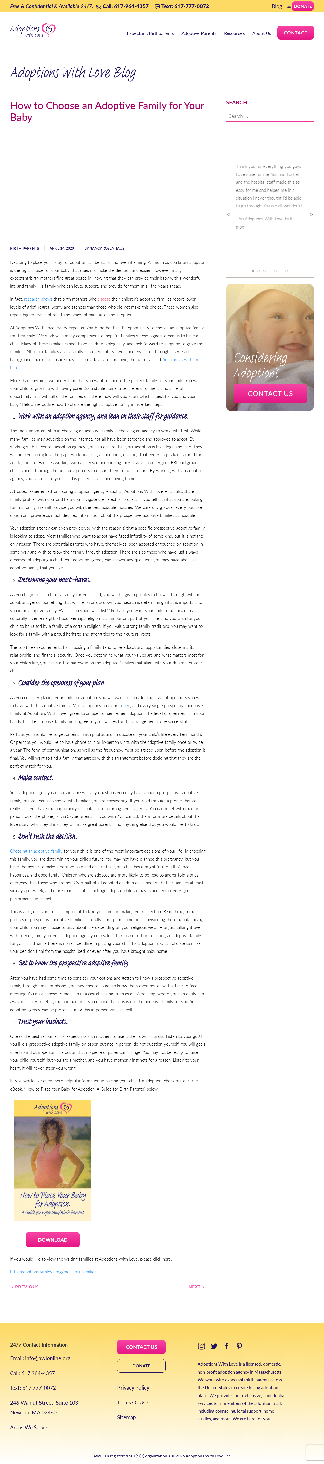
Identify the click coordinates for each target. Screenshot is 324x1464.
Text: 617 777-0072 (33, 1387)
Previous (24, 1287)
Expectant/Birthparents (150, 33)
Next (197, 1287)
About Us (261, 33)
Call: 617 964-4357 (32, 1373)
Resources (234, 33)
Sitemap (126, 1417)
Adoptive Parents (198, 33)
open (125, 705)
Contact (296, 32)
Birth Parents (24, 248)
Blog (277, 6)
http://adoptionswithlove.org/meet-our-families (53, 1272)
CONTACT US (141, 1347)
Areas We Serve (28, 1427)
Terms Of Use (132, 1402)
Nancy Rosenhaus (106, 248)
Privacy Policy (133, 1387)
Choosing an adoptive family (36, 851)
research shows (38, 299)
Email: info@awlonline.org (40, 1358)
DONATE (141, 1366)
